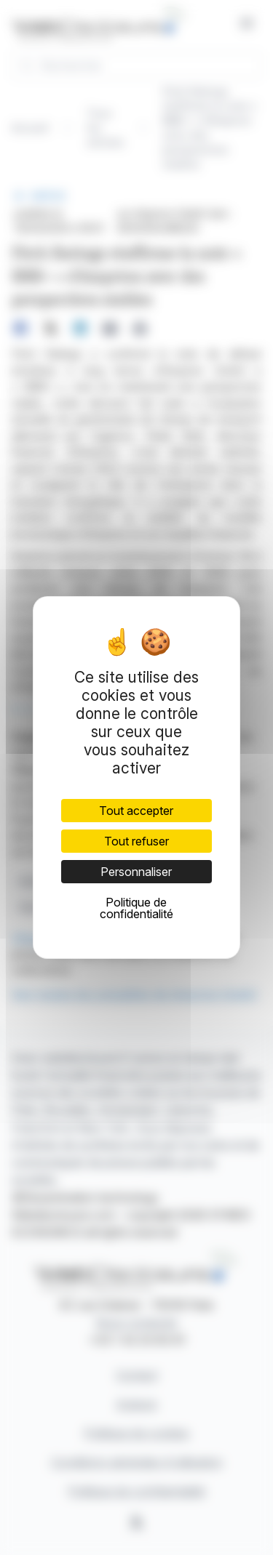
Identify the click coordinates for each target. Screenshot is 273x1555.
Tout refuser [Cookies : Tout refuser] (136, 841)
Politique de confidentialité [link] (136, 908)
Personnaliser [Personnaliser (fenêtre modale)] (136, 871)
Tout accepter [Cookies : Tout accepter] (136, 810)
